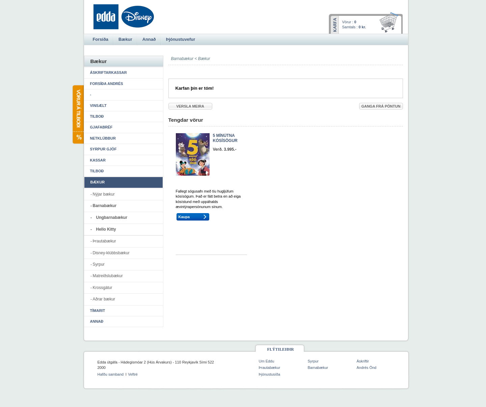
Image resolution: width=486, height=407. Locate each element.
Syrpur (99, 264)
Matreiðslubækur (108, 275)
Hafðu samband (111, 374)
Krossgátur (102, 287)
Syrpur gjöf (103, 149)
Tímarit (97, 311)
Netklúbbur (103, 138)
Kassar (98, 160)
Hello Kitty (106, 229)
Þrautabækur (104, 241)
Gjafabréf (101, 127)
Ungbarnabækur (112, 217)
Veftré (133, 374)
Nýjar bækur (104, 194)
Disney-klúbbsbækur (111, 253)
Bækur (204, 58)
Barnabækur (105, 205)
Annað (97, 321)
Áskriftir (363, 361)
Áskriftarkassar (108, 72)
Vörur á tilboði (78, 114)
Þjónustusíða (269, 374)
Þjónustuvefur (180, 39)
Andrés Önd (367, 368)
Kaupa (184, 217)
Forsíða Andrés (106, 84)
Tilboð (97, 116)
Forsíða (100, 39)
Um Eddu (266, 361)
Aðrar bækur (104, 299)
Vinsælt (98, 106)
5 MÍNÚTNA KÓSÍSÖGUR (225, 138)
